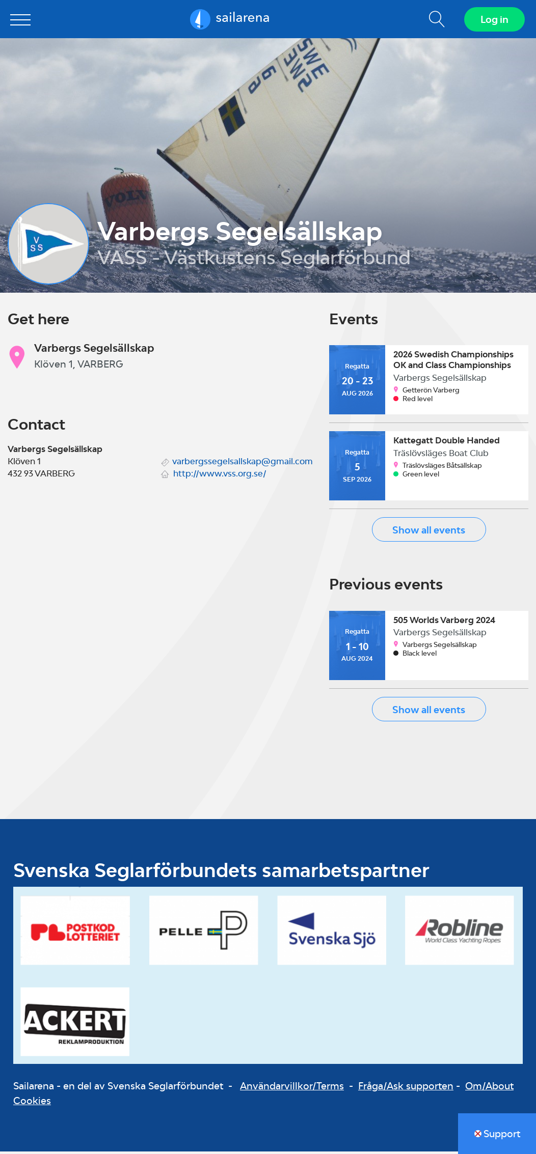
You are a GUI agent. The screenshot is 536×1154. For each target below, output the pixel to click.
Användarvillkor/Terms (292, 1088)
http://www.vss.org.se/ (219, 475)
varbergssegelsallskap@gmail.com (242, 463)
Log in (493, 20)
